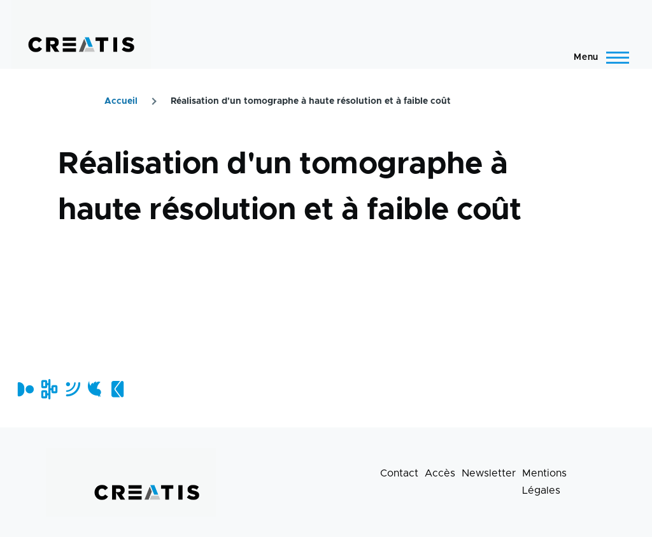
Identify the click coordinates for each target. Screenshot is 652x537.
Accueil (121, 101)
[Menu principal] (597, 57)
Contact (399, 473)
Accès (440, 473)
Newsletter (489, 473)
